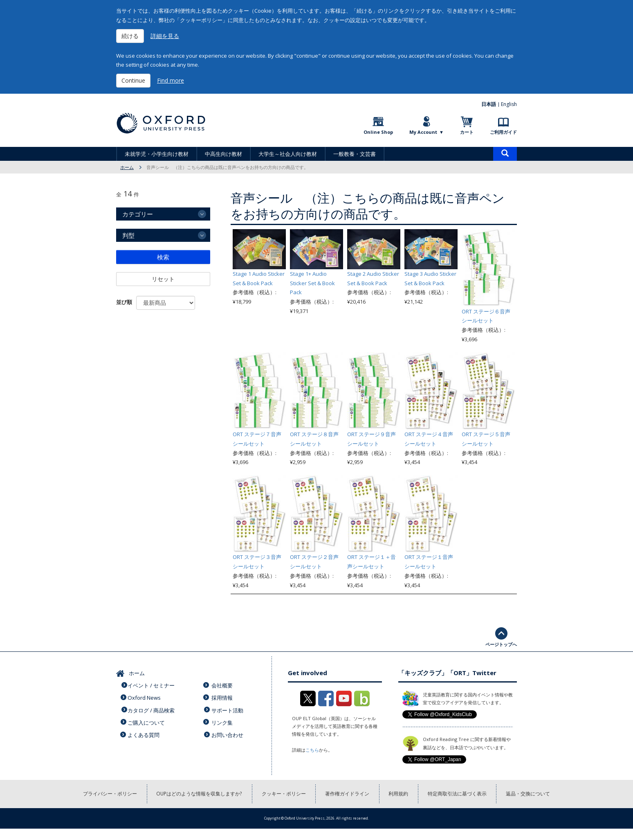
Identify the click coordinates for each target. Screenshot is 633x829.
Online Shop (378, 132)
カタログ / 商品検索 (151, 708)
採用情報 (222, 696)
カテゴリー (137, 214)
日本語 (489, 104)
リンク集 (222, 719)
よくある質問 (144, 731)
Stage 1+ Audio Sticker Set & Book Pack (312, 283)
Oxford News (144, 696)
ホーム (127, 167)
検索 (163, 257)
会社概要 (222, 684)
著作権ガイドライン (347, 794)
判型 (128, 235)
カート (467, 132)
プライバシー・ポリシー (109, 794)
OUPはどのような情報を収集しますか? (199, 794)
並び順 (124, 302)
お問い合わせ (228, 731)
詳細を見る (164, 36)
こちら (312, 750)
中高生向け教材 (223, 154)
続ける (130, 36)
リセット (163, 279)
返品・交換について (529, 794)
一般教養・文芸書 (354, 154)
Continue (133, 80)
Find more (170, 80)
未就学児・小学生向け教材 (157, 154)
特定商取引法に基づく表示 (458, 794)
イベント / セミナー (151, 684)
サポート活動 (228, 708)
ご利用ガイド (503, 132)
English (509, 104)
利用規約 (399, 794)
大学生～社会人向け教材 (287, 154)
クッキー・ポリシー (284, 794)
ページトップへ (501, 644)
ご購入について (147, 719)
